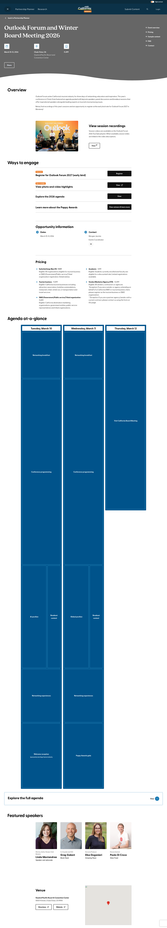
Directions (43, 907)
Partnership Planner (24, 9)
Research (42, 9)
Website (60, 907)
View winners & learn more (119, 207)
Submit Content (132, 9)
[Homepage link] (84, 9)
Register (119, 173)
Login (158, 9)
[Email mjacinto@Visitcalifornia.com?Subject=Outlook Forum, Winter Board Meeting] (91, 244)
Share (9, 65)
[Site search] (147, 9)
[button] (157, 2)
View (96, 145)
